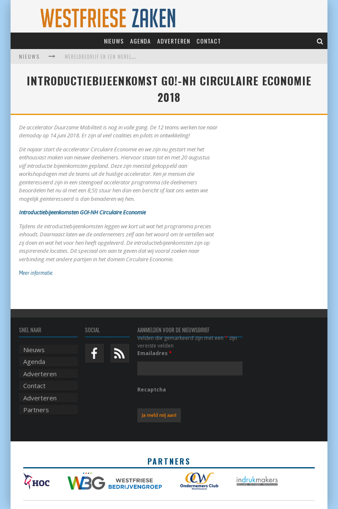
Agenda (140, 40)
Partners (36, 409)
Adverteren (173, 40)
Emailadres (154, 353)
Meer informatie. (37, 272)
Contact (208, 40)
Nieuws (114, 40)
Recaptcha (151, 389)
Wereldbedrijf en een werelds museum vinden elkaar (129, 56)
